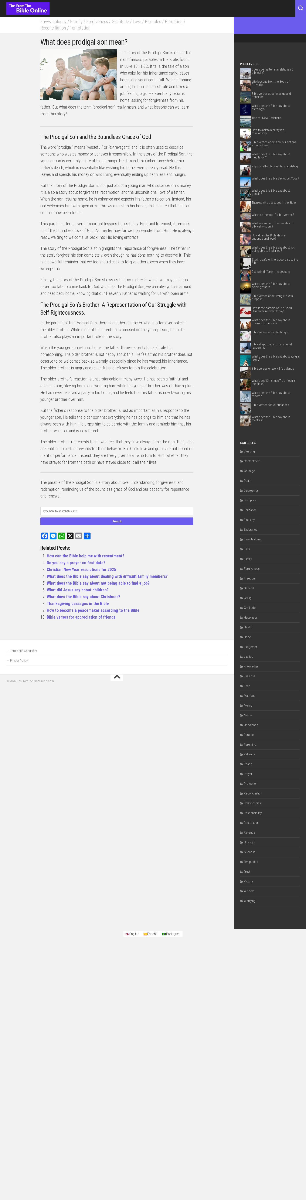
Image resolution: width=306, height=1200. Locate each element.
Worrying (249, 901)
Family (76, 21)
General (249, 588)
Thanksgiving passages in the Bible (78, 603)
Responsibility (253, 813)
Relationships (252, 803)
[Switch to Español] (150, 1061)
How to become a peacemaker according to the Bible (93, 610)
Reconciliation (53, 28)
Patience (249, 754)
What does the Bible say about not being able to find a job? (98, 583)
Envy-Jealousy (53, 21)
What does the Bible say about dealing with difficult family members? (107, 576)
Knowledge (251, 666)
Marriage (249, 696)
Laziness (249, 676)
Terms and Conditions (24, 744)
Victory (248, 881)
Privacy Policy (19, 754)
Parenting (174, 21)
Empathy (249, 520)
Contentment (252, 461)
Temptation (80, 28)
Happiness (251, 617)
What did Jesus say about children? (78, 589)
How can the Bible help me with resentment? (85, 555)
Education (250, 510)
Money (248, 715)
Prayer (248, 774)
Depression (251, 490)
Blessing (249, 451)
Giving (248, 598)
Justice (248, 657)
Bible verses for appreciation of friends (81, 617)
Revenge (249, 832)
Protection (250, 784)
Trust (247, 871)
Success (249, 852)
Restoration (251, 823)
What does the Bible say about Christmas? (83, 596)
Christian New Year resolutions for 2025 (81, 569)
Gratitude (120, 21)
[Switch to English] (132, 1061)
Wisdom (249, 891)
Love (137, 21)
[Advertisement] (116, 671)
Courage (249, 471)
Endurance (251, 529)
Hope (247, 637)
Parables (153, 21)
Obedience (251, 725)
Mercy (248, 705)
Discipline (250, 500)
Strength (249, 842)
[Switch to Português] (171, 1061)
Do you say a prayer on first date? (76, 562)
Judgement (251, 647)
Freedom (250, 578)
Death (247, 481)
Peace (248, 764)
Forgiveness (97, 21)
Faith (247, 549)
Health (248, 627)
